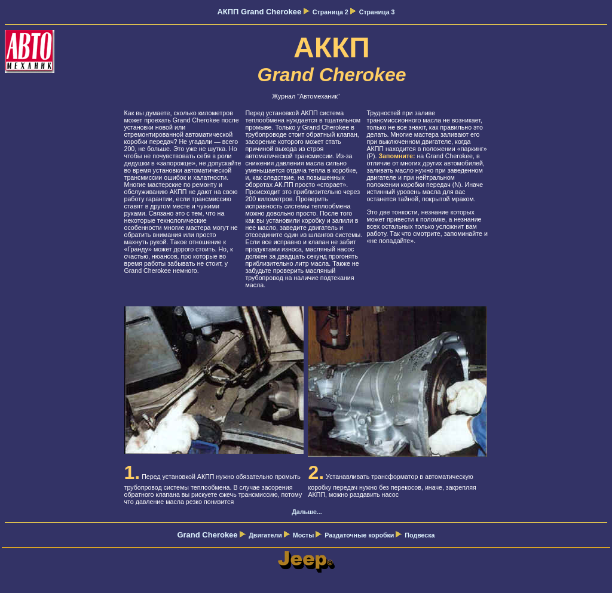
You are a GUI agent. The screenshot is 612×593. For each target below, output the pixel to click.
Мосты (303, 535)
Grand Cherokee (207, 534)
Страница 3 (377, 12)
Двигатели (265, 535)
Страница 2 (330, 12)
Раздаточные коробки (359, 535)
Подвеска (419, 535)
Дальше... (306, 511)
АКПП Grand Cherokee (259, 11)
